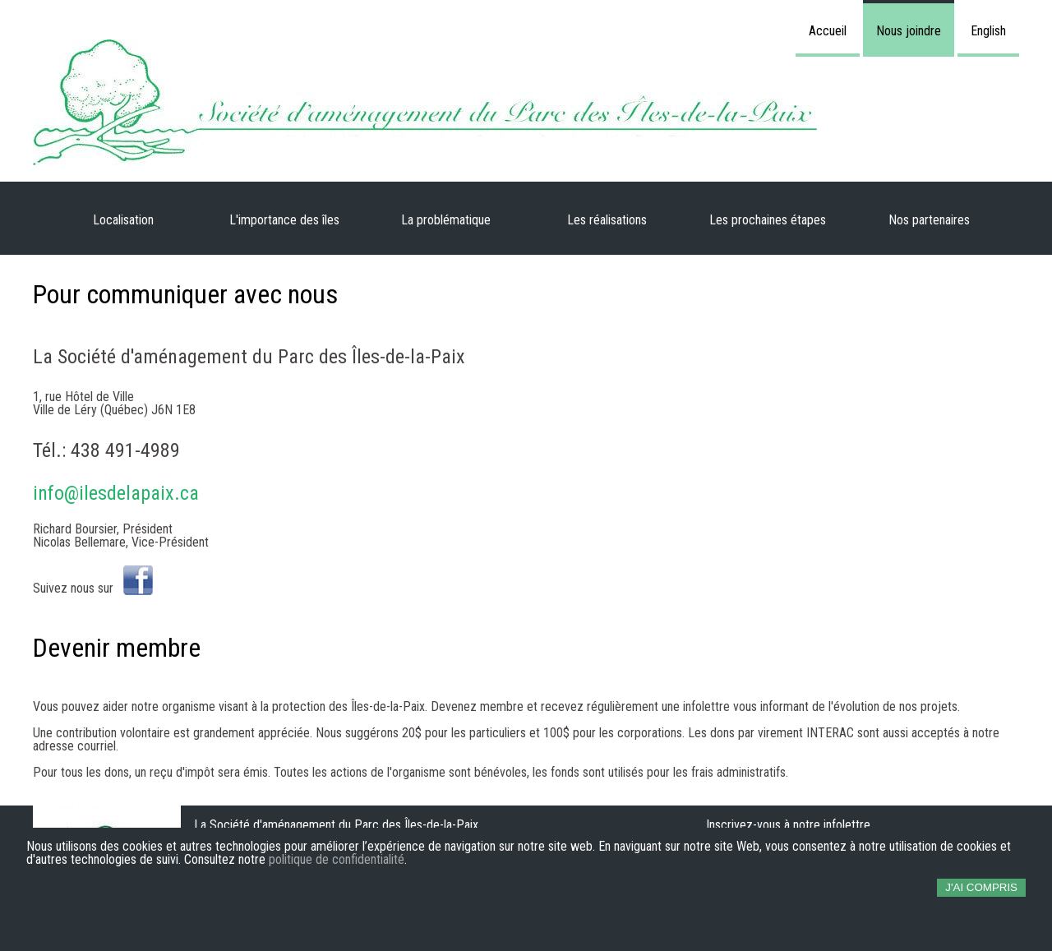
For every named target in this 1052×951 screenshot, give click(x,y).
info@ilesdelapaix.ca (116, 493)
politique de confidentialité (336, 859)
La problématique (446, 220)
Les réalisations (607, 220)
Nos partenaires (929, 220)
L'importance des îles (284, 220)
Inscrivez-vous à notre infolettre (788, 825)
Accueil (828, 31)
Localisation (123, 220)
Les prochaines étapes (767, 220)
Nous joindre (908, 31)
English (988, 31)
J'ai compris (981, 887)
